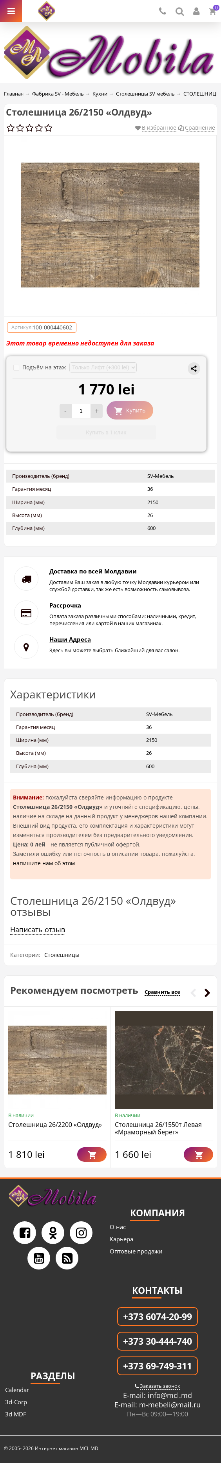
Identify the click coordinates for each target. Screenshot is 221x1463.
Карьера (121, 1239)
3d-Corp (16, 1402)
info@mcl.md (169, 1395)
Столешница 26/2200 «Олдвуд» (55, 1124)
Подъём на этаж (40, 367)
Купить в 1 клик (106, 432)
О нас (118, 1227)
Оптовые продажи (136, 1251)
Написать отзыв (37, 929)
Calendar (17, 1390)
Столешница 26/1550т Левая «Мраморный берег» (158, 1128)
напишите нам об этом (44, 863)
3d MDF (15, 1414)
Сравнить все (162, 991)
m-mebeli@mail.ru (169, 1404)
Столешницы (62, 954)
